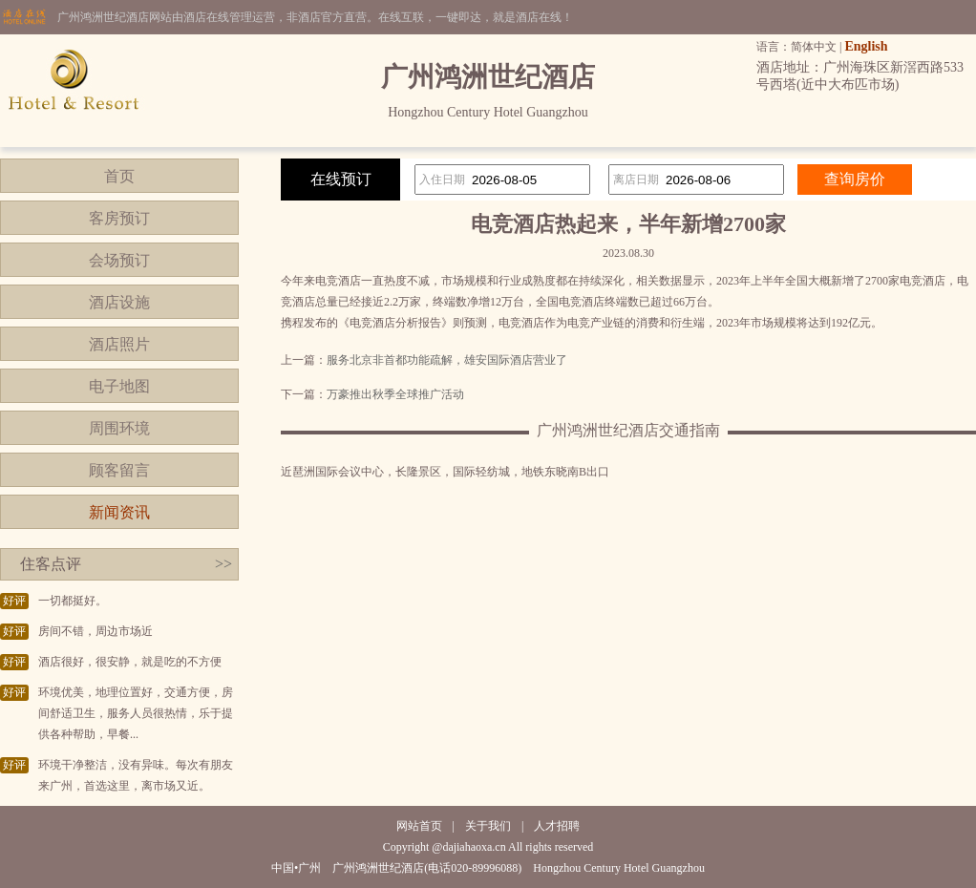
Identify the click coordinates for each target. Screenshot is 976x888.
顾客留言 (119, 470)
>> (223, 564)
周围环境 (119, 428)
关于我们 (488, 826)
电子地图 (119, 386)
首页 (119, 176)
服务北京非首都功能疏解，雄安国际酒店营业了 (447, 360)
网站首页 (419, 826)
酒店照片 (119, 344)
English (865, 46)
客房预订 (119, 218)
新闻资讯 (119, 512)
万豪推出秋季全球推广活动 (395, 394)
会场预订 (119, 260)
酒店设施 (119, 302)
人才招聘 (557, 826)
